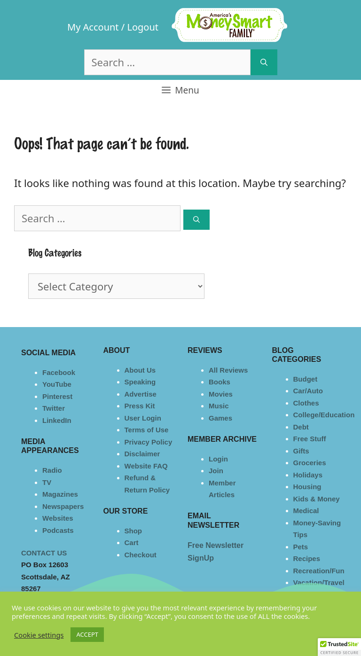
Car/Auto (308, 391)
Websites (57, 518)
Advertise (141, 394)
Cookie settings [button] (38, 635)
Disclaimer (142, 454)
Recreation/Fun (319, 571)
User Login (143, 418)
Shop (133, 531)
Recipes (307, 558)
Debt (301, 427)
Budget (305, 379)
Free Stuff (309, 439)
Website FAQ (146, 466)
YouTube (56, 384)
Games (220, 418)
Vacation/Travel (319, 582)
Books (219, 382)
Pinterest (57, 396)
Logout (142, 27)
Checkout (141, 555)
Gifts (301, 451)
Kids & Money (316, 499)
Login (218, 459)
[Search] (264, 62)
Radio (52, 470)
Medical (306, 511)
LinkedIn (56, 420)
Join (216, 471)
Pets (300, 547)
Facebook (58, 372)
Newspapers (63, 506)
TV (46, 482)
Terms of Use (147, 430)
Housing (307, 487)
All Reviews (228, 370)
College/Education (324, 415)
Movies (221, 394)
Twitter (53, 408)
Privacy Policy (149, 442)
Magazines (60, 494)
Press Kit (140, 406)
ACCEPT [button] (87, 634)
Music (219, 406)
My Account (93, 27)
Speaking (140, 382)
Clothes (306, 403)
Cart (132, 543)
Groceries (309, 463)
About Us (140, 370)
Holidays (308, 475)
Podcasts (58, 530)
